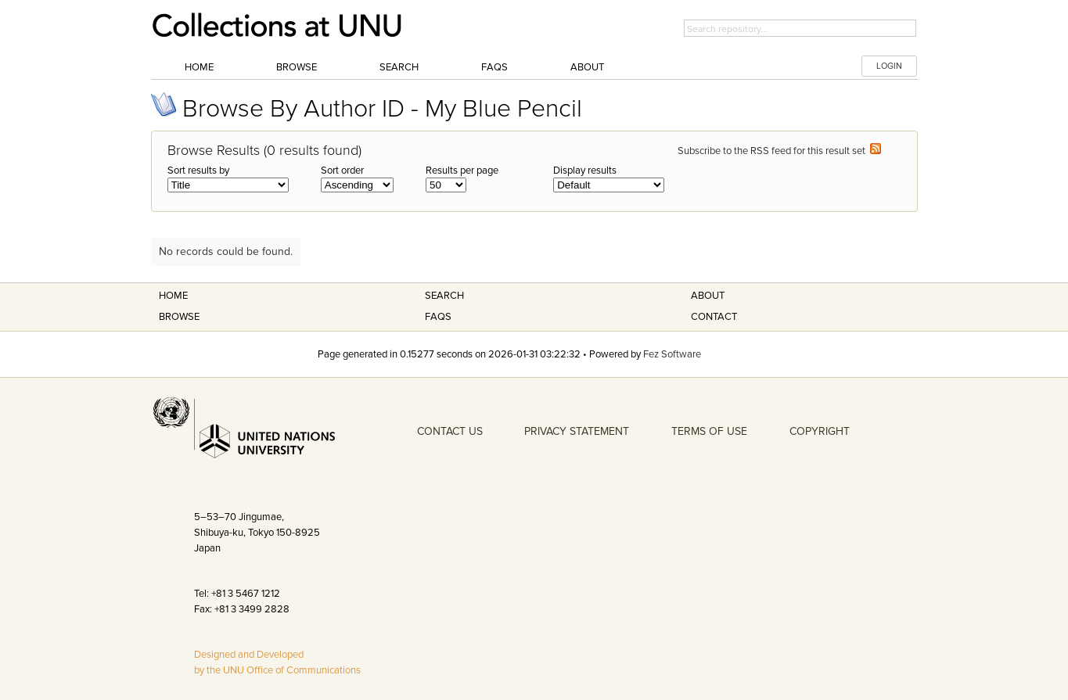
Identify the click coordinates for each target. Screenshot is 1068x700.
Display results (585, 170)
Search (399, 67)
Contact (714, 317)
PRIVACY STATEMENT (576, 431)
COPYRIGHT (819, 431)
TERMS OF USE (709, 431)
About (587, 67)
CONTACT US (450, 431)
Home (199, 67)
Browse (296, 67)
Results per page (462, 170)
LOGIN (889, 66)
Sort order (342, 170)
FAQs (494, 67)
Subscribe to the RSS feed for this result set (779, 151)
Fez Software (672, 354)
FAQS (438, 317)
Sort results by (198, 170)
